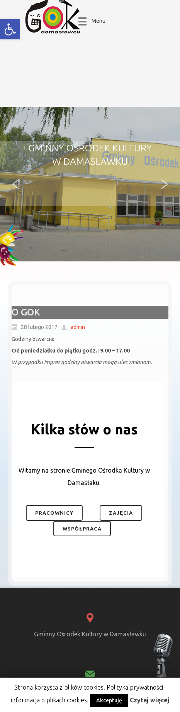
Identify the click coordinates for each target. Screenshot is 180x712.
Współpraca (82, 528)
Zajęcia (121, 512)
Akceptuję (109, 700)
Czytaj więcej (150, 700)
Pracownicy (54, 512)
